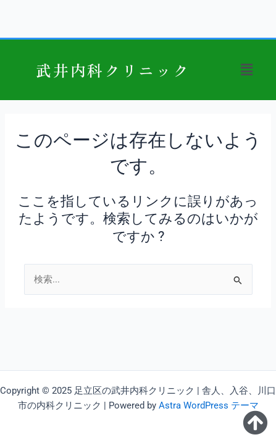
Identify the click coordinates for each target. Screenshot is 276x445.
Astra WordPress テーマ (209, 405)
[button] (246, 70)
